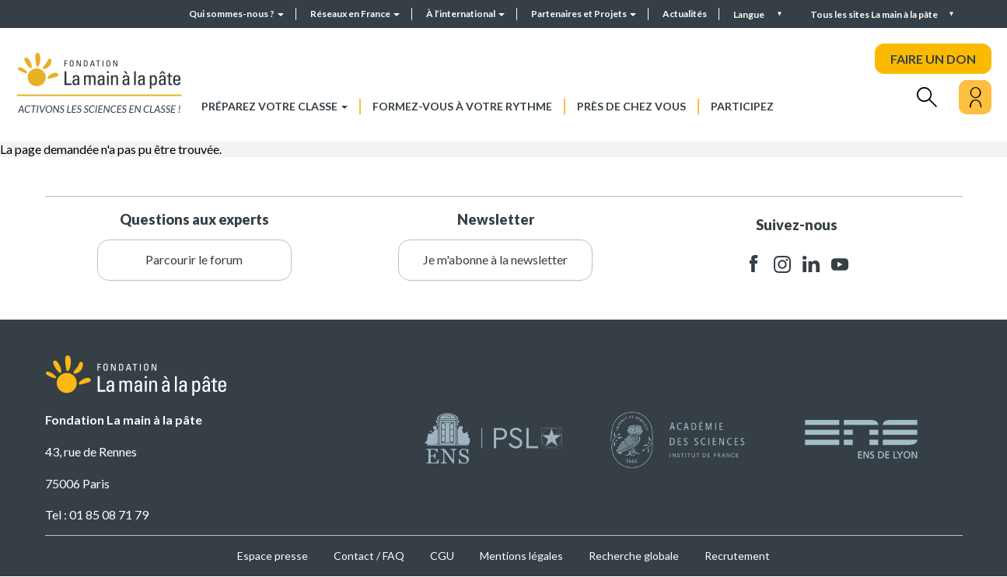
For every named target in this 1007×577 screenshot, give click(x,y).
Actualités (685, 13)
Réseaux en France (355, 13)
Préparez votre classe (274, 106)
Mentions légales (521, 555)
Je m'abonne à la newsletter (495, 259)
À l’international (465, 13)
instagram (782, 264)
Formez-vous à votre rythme (462, 106)
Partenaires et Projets (583, 13)
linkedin (811, 264)
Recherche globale (634, 555)
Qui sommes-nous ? (236, 13)
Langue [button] (749, 14)
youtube (839, 264)
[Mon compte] (975, 97)
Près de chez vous (631, 106)
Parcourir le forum (194, 259)
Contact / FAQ (369, 555)
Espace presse (272, 555)
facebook (753, 264)
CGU (442, 555)
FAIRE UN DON (933, 58)
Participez (742, 106)
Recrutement (737, 555)
